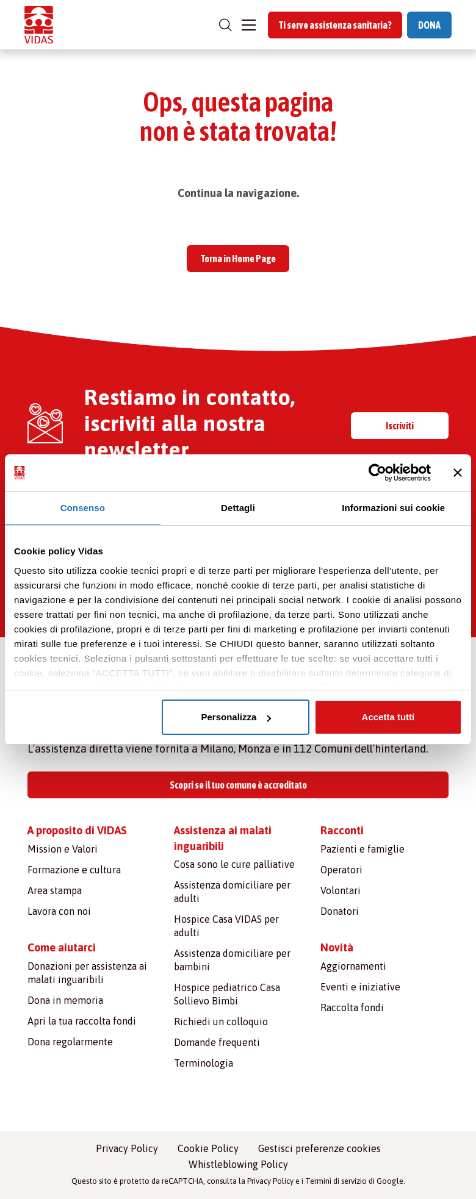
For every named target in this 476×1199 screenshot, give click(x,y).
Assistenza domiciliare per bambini (232, 960)
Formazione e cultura (74, 869)
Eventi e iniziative (360, 986)
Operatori (341, 869)
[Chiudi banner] (457, 472)
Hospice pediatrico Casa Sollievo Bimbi (227, 994)
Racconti (342, 830)
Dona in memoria (65, 1000)
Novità (336, 947)
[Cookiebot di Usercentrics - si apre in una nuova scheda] (377, 472)
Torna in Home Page (238, 258)
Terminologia (203, 1063)
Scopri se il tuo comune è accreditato (238, 784)
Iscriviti (400, 425)
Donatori (339, 911)
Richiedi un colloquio (221, 1021)
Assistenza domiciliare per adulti (232, 891)
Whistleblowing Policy (238, 1164)
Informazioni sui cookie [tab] (393, 508)
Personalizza (236, 717)
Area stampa (54, 890)
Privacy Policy (127, 1148)
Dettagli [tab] (238, 508)
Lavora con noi (59, 911)
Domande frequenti (217, 1042)
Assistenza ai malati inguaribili (223, 838)
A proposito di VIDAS (77, 830)
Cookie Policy (208, 1148)
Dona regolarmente (70, 1041)
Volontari (340, 890)
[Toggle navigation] (249, 25)
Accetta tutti (388, 717)
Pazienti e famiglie (362, 848)
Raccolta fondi (352, 1007)
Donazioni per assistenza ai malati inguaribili (87, 973)
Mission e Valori (62, 848)
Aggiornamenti (353, 966)
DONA (429, 25)
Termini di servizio (336, 1181)
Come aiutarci (61, 947)
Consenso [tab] (82, 508)
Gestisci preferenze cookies (319, 1148)
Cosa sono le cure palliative (234, 864)
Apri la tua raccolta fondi (81, 1020)
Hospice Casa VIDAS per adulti (226, 926)
